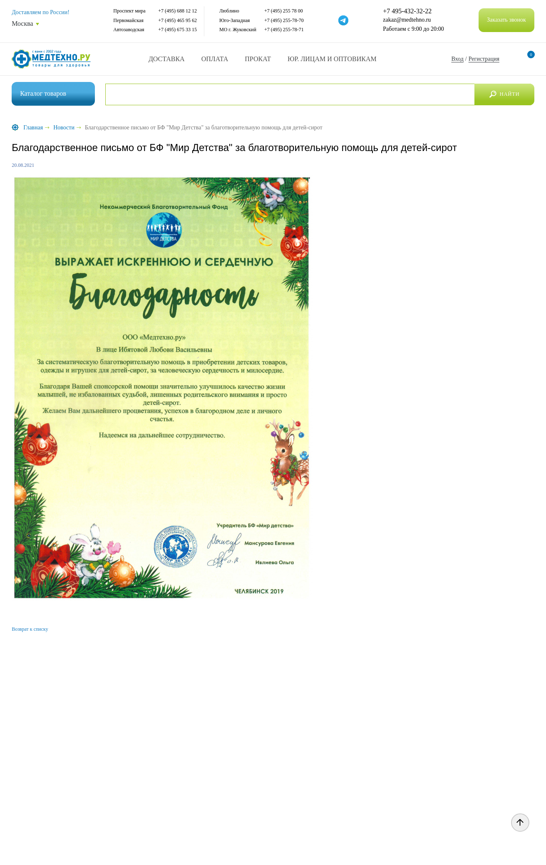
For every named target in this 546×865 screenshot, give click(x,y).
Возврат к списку (30, 629)
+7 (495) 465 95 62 (177, 20)
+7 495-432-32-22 (407, 11)
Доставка (167, 58)
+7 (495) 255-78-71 (284, 29)
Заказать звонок (506, 20)
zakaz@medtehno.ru (407, 20)
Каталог (43, 93)
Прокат (258, 58)
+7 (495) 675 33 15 (177, 29)
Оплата (214, 58)
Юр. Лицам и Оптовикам (332, 58)
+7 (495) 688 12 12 (177, 11)
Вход (457, 59)
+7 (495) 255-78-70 (284, 20)
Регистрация (484, 59)
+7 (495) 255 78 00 (283, 11)
